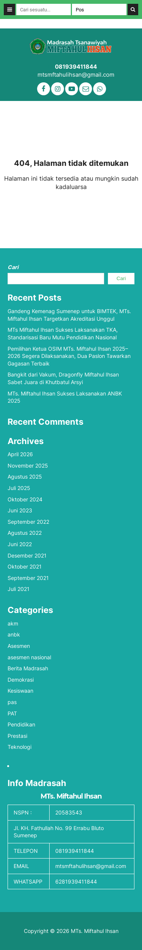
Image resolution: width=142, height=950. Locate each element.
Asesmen (19, 646)
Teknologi (19, 747)
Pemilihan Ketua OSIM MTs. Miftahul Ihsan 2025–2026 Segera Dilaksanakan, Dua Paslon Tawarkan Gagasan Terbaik (69, 356)
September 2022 (28, 521)
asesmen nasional (29, 657)
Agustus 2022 (25, 532)
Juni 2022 (20, 544)
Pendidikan (21, 724)
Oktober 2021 (25, 566)
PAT (12, 713)
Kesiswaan (20, 690)
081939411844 (76, 66)
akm (13, 623)
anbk (14, 634)
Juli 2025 (19, 488)
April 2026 (20, 454)
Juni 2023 (20, 510)
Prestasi (17, 736)
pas (12, 702)
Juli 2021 (19, 589)
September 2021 (28, 578)
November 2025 (28, 465)
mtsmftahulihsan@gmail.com (75, 74)
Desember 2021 (27, 555)
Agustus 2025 (25, 476)
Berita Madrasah (28, 668)
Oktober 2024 (25, 499)
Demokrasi (21, 679)
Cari (13, 267)
